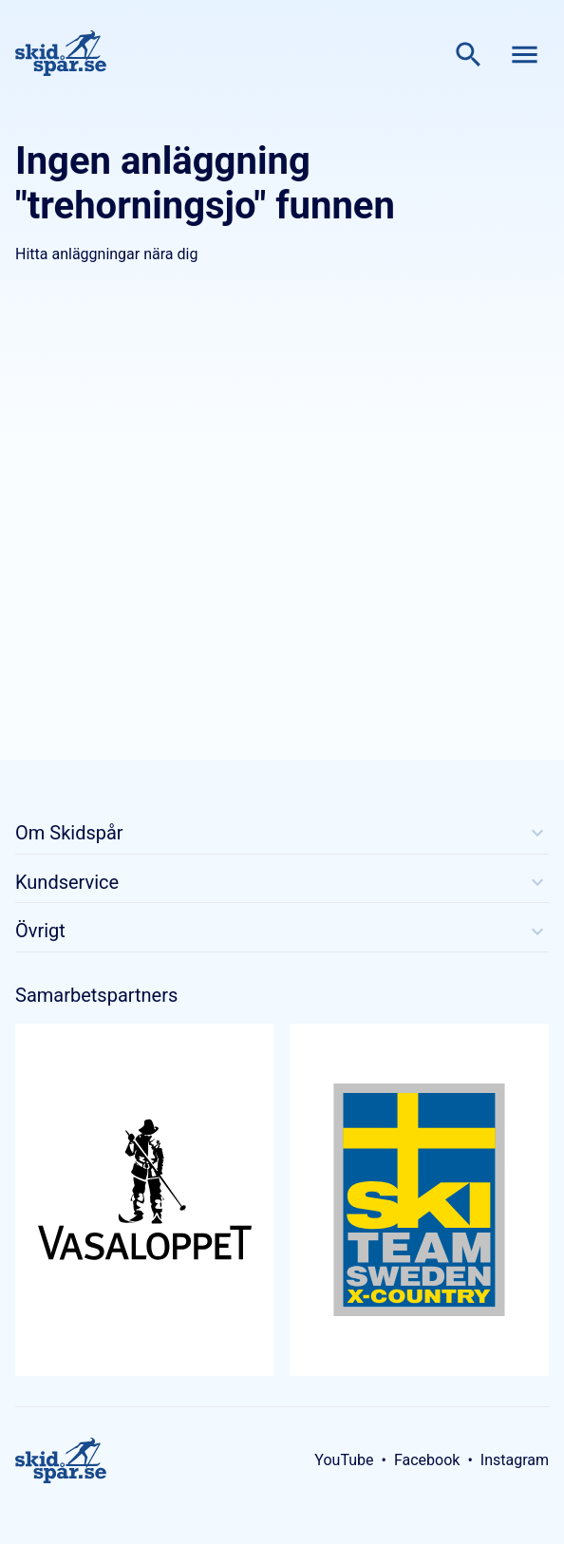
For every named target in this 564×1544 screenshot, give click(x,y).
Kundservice (282, 882)
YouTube (343, 1460)
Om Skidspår (282, 832)
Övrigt (282, 930)
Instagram (514, 1460)
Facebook (427, 1460)
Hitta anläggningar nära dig (106, 254)
